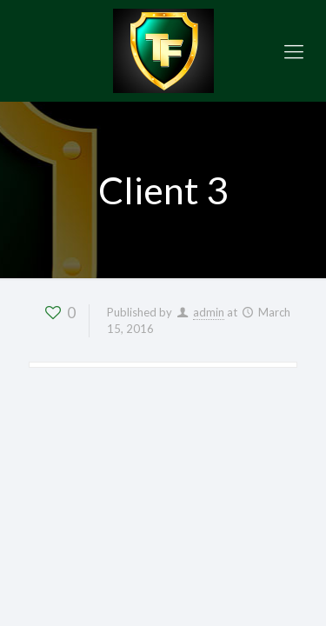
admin (208, 312)
